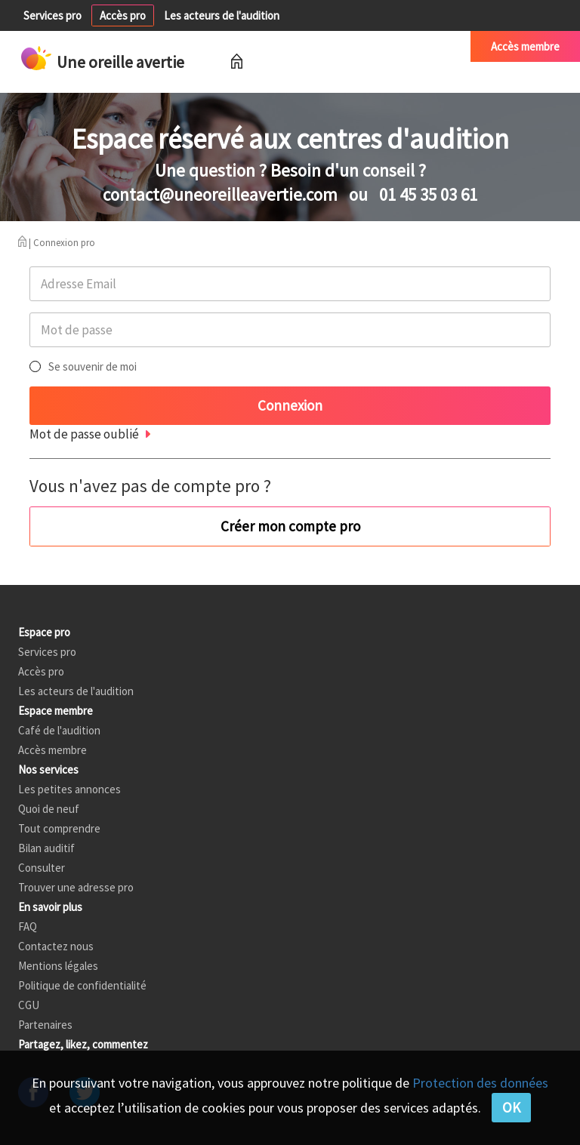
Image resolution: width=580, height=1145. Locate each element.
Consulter (41, 867)
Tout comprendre (59, 828)
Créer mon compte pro (290, 526)
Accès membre (525, 46)
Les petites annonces (69, 789)
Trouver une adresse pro (76, 887)
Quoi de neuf (48, 809)
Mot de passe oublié (84, 434)
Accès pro (123, 15)
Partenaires (45, 1024)
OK (511, 1107)
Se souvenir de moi (92, 366)
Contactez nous (56, 946)
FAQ (27, 926)
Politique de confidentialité (82, 985)
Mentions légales (58, 966)
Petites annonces (305, 46)
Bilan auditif (46, 848)
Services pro (52, 15)
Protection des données (480, 1082)
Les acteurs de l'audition (221, 15)
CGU (28, 1005)
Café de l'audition (409, 46)
